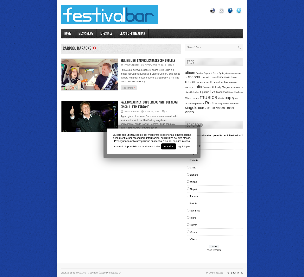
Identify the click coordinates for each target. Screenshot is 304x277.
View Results (214, 250)
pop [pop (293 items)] (228, 97)
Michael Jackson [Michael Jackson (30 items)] (235, 92)
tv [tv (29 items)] (205, 108)
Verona (193, 232)
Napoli (193, 189)
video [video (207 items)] (189, 112)
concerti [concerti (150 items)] (194, 77)
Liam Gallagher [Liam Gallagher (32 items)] (192, 92)
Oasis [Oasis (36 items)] (221, 98)
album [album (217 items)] (190, 73)
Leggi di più (183, 146)
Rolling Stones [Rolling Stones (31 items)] (222, 103)
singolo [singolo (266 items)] (191, 107)
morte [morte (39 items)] (196, 98)
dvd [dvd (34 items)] (197, 82)
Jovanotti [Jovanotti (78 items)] (208, 87)
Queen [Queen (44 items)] (235, 98)
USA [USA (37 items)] (213, 108)
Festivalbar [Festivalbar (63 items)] (217, 82)
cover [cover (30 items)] (213, 77)
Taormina (195, 210)
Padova (194, 196)
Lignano (194, 174)
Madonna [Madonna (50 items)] (221, 92)
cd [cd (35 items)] (186, 77)
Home (67, 33)
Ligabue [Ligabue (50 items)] (204, 92)
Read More (129, 87)
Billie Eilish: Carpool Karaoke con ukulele (148, 60)
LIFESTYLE (106, 33)
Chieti (193, 167)
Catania (194, 160)
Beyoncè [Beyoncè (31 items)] (208, 73)
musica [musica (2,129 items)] (209, 97)
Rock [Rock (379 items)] (210, 102)
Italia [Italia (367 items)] (197, 86)
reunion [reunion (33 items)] (200, 103)
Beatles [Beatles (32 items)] (199, 73)
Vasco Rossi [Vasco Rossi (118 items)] (225, 108)
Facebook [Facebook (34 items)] (205, 82)
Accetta (168, 146)
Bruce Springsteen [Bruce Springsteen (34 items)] (221, 73)
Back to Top (237, 272)
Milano (193, 182)
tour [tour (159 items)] (201, 108)
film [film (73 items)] (226, 82)
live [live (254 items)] (213, 91)
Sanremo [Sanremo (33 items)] (234, 103)
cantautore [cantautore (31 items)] (236, 73)
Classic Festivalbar (132, 33)
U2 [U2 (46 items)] (208, 108)
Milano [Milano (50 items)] (188, 98)
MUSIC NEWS (86, 33)
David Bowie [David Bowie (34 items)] (230, 77)
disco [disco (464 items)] (190, 81)
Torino (193, 218)
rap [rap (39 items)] (195, 103)
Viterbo (193, 239)
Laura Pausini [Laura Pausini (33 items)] (236, 87)
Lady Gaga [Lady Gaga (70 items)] (222, 87)
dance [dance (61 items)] (220, 77)
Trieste (193, 225)
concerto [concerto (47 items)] (205, 77)
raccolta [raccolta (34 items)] (189, 103)
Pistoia (193, 203)
